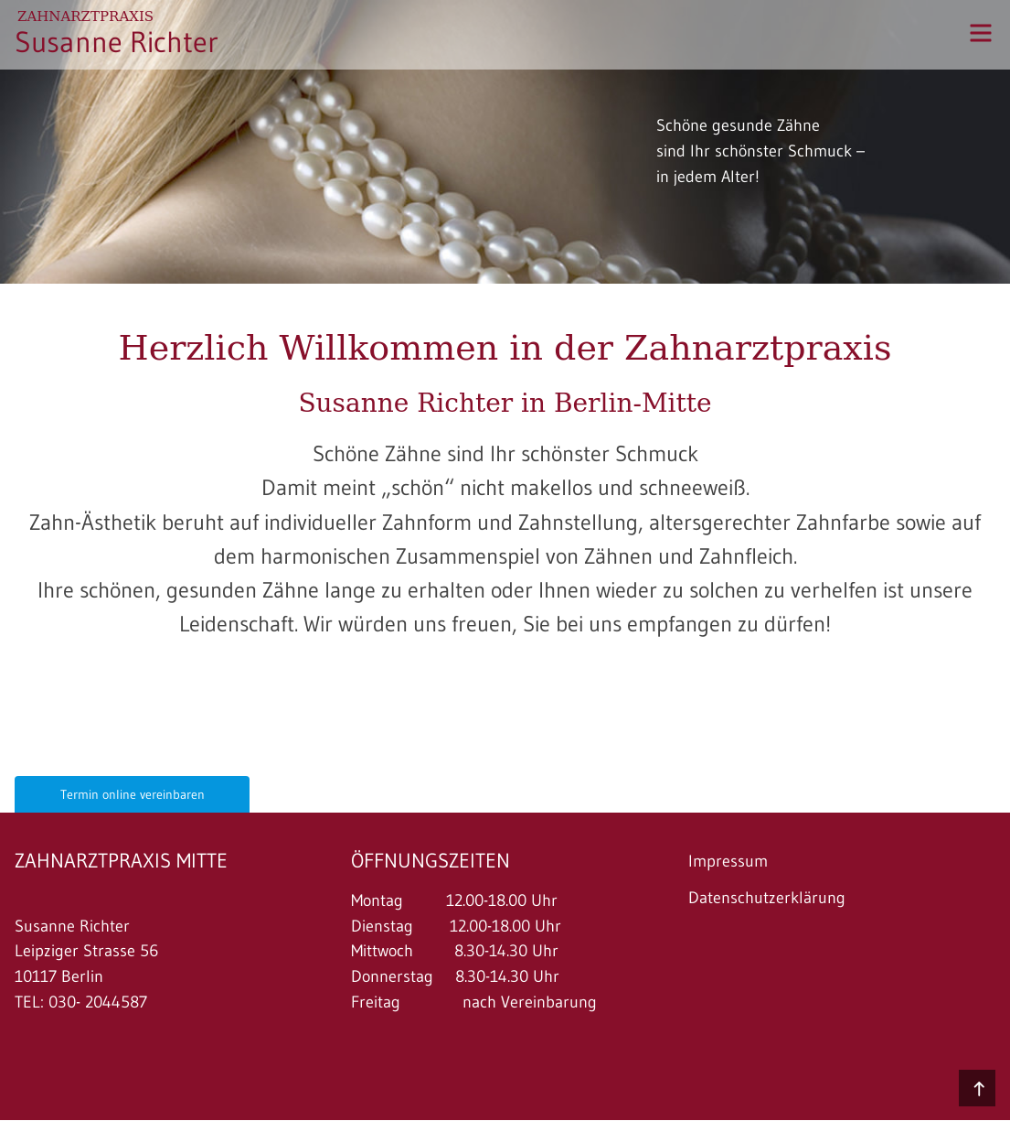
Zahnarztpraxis (85, 16)
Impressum (728, 861)
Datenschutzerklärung (766, 898)
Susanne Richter (116, 41)
